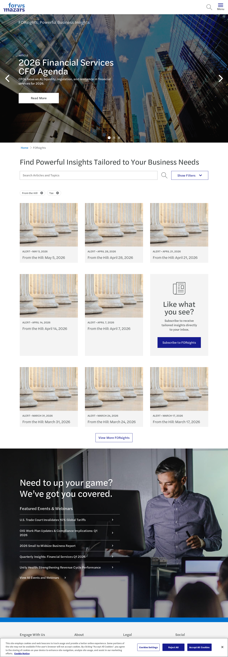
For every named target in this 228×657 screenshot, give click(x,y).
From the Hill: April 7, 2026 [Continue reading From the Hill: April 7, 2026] (109, 328)
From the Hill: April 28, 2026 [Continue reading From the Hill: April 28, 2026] (110, 257)
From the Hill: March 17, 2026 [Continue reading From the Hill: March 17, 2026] (176, 421)
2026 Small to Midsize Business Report (68, 545)
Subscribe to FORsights (179, 342)
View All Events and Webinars (45, 577)
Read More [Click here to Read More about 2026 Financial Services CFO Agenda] (39, 75)
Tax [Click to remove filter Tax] (54, 193)
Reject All (173, 647)
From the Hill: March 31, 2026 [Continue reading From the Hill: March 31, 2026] (46, 421)
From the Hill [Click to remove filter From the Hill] (32, 193)
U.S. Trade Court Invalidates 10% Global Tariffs (68, 519)
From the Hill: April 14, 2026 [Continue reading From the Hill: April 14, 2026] (44, 328)
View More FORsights (114, 437)
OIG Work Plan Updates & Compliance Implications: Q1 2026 (68, 532)
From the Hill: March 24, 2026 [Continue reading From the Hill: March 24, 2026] (112, 421)
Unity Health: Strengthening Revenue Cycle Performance (68, 567)
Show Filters (189, 175)
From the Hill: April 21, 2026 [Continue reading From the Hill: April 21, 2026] (175, 257)
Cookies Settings (148, 647)
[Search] (209, 7)
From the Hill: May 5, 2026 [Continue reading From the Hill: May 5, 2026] (43, 257)
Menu (220, 7)
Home (25, 148)
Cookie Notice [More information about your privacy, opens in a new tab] (22, 653)
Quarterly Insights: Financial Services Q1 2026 (68, 556)
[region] (114, 647)
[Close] (222, 647)
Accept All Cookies (199, 647)
